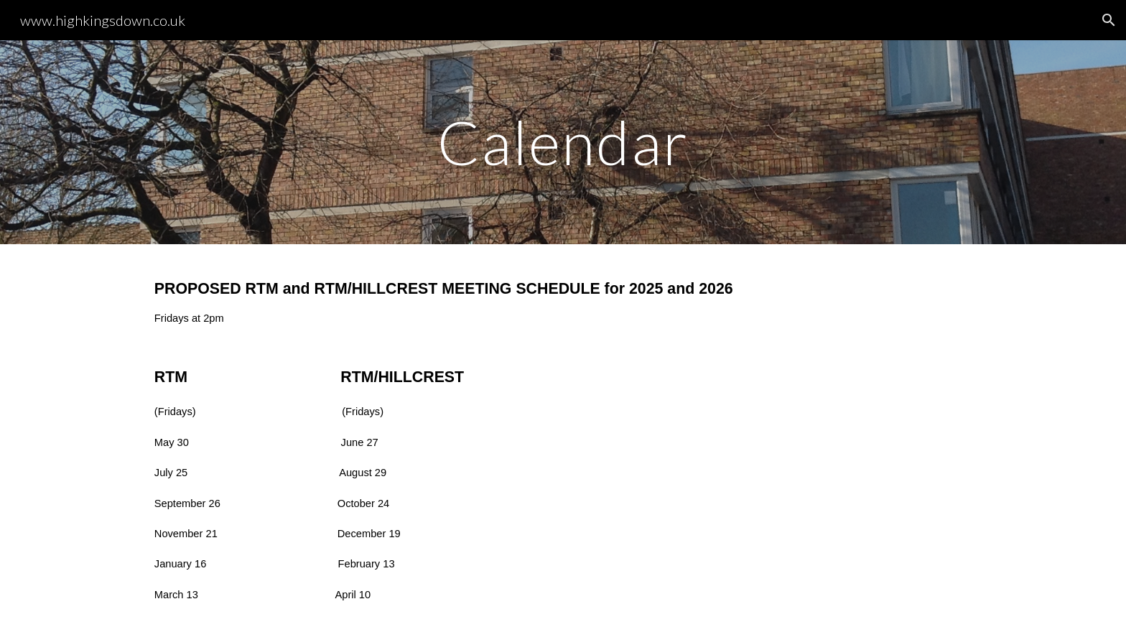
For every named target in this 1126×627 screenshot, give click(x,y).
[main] (563, 142)
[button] (1109, 20)
